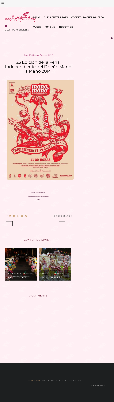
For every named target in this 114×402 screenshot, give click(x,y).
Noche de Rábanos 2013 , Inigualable (53, 275)
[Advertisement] (57, 351)
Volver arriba (95, 385)
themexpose (33, 381)
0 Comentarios (63, 216)
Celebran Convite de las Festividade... (20, 275)
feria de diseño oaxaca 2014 (38, 55)
